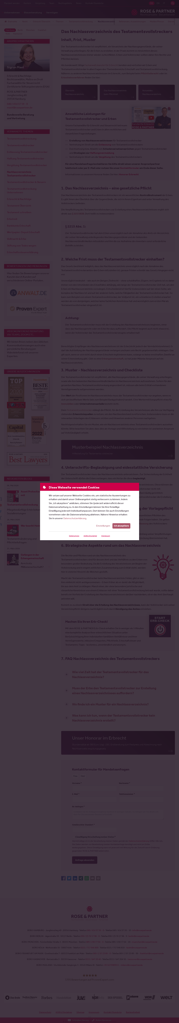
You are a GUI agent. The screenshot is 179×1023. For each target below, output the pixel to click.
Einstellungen (103, 525)
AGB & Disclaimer (90, 536)
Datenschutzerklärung (74, 518)
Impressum (105, 536)
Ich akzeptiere (121, 525)
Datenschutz (74, 536)
